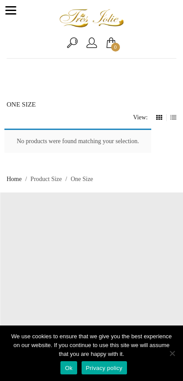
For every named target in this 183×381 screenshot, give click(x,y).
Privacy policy (104, 368)
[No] (172, 353)
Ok (68, 368)
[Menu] (10, 10)
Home (14, 179)
